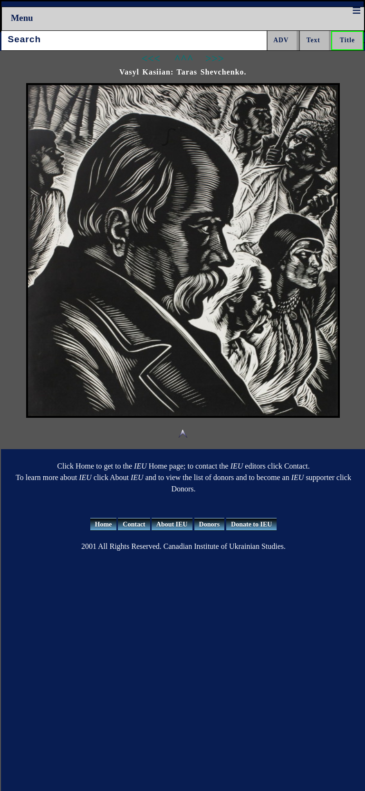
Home (103, 524)
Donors (209, 524)
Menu (22, 18)
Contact (134, 524)
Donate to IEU (251, 524)
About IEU (172, 524)
